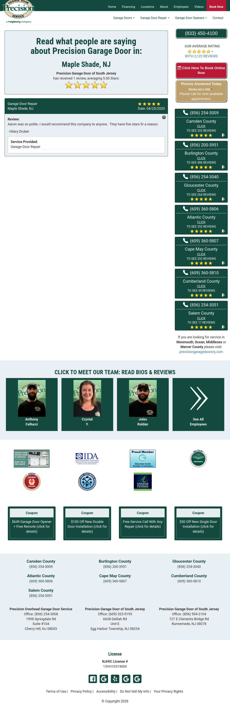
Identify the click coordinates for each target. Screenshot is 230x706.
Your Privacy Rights (168, 691)
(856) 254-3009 (201, 112)
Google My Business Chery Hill (104, 679)
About (164, 7)
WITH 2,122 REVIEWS (201, 56)
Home (112, 7)
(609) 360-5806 (201, 208)
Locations (147, 7)
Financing (128, 7)
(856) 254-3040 (201, 176)
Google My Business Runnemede (137, 679)
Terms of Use (56, 691)
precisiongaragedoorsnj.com (201, 352)
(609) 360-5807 (201, 240)
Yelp (115, 679)
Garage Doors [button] (124, 20)
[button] (201, 127)
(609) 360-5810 (201, 272)
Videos (199, 7)
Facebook (93, 679)
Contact (218, 20)
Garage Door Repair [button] (154, 20)
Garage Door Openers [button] (191, 20)
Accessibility (105, 691)
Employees (181, 7)
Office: (41, 614)
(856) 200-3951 (201, 144)
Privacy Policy (81, 691)
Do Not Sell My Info (134, 691)
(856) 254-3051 (201, 304)
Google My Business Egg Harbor (126, 679)
